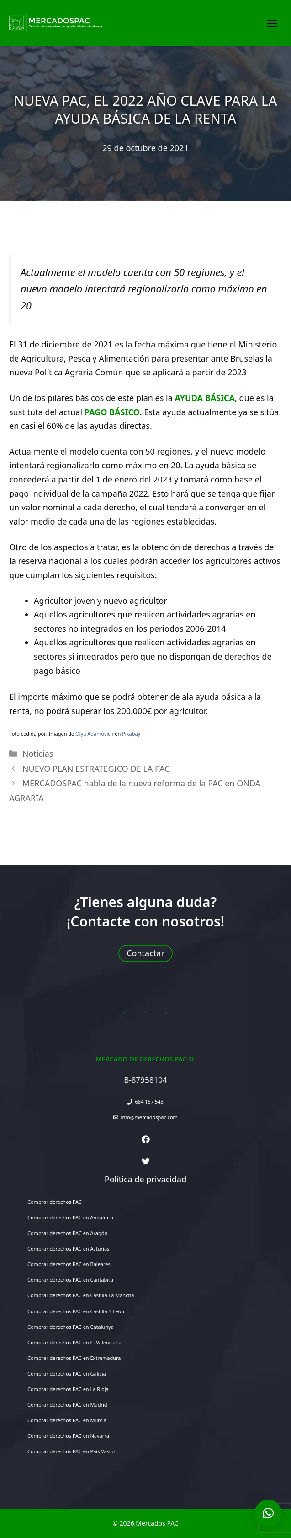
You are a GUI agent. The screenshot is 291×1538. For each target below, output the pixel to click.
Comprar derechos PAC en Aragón (67, 1232)
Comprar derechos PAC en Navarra (68, 1435)
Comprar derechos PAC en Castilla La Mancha (80, 1295)
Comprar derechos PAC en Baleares (69, 1264)
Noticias (37, 753)
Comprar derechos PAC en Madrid (67, 1404)
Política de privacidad (145, 1179)
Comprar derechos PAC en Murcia (66, 1420)
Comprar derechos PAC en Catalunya (70, 1326)
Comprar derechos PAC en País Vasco (71, 1451)
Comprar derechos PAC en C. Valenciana (74, 1342)
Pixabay (131, 733)
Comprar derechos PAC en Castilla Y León (75, 1311)
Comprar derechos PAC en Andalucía (70, 1217)
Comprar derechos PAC (54, 1201)
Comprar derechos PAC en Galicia (66, 1373)
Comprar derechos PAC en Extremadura (74, 1357)
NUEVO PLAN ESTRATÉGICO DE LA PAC (96, 768)
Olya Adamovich (94, 733)
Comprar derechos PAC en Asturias (68, 1248)
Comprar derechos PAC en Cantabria (70, 1279)
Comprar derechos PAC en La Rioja (68, 1389)
